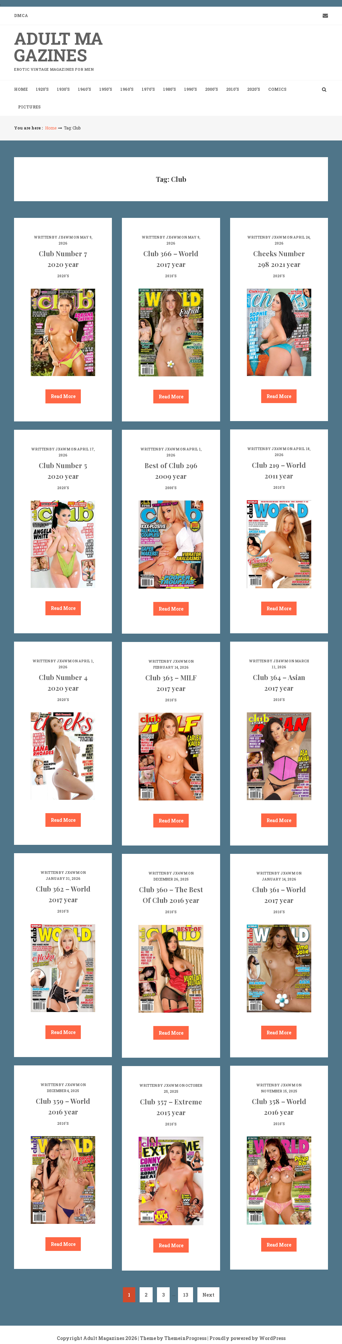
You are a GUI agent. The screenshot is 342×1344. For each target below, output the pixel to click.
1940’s (84, 89)
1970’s (148, 89)
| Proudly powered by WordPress (246, 1338)
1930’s (63, 89)
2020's (63, 276)
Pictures (29, 106)
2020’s (253, 89)
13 (185, 1295)
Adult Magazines (63, 49)
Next (208, 1295)
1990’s (190, 89)
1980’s (169, 89)
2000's (171, 488)
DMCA (21, 15)
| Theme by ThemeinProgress (172, 1338)
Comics (277, 89)
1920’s (42, 89)
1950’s (105, 89)
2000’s (211, 89)
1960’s (127, 89)
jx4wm (65, 237)
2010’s (232, 89)
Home (21, 89)
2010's (171, 276)
